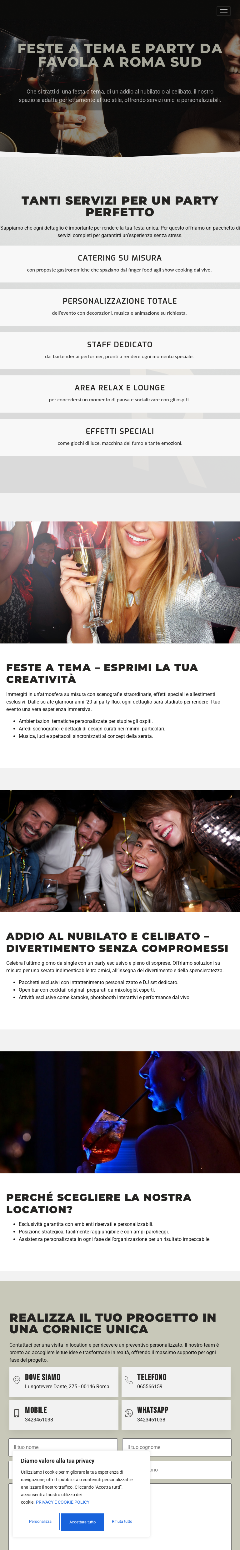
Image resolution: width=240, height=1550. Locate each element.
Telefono (152, 1381)
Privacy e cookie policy (62, 1504)
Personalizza (39, 1522)
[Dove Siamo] (16, 1384)
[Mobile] (16, 1416)
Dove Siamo (42, 1381)
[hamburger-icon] (224, 13)
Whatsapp (152, 1414)
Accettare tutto (120, 1522)
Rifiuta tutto (79, 1522)
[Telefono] (129, 1384)
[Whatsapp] (129, 1416)
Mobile (36, 1414)
